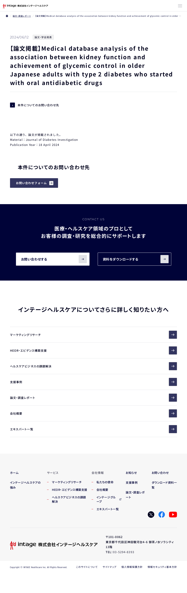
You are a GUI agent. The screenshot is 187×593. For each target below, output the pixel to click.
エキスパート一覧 (93, 429)
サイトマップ (109, 566)
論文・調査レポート (22, 15)
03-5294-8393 (123, 552)
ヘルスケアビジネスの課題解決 (93, 366)
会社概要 (93, 413)
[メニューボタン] (180, 6)
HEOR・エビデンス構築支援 (93, 350)
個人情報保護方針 (132, 566)
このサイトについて (87, 566)
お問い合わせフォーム (31, 183)
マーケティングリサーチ (93, 335)
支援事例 (93, 382)
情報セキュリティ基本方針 (162, 566)
